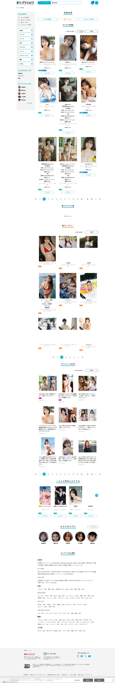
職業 (20, 59)
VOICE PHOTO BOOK (74, 580)
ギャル (88, 597)
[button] (96, 495)
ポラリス (48, 582)
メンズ (66, 630)
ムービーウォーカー (77, 565)
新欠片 (56, 565)
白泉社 (60, 565)
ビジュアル (22, 47)
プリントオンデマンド (87, 580)
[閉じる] (112, 680)
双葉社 (70, 565)
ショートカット (72, 595)
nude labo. (54, 582)
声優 (78, 619)
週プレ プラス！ (25, 22)
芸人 (64, 624)
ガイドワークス (47, 563)
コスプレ (42, 589)
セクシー (93, 604)
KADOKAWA (55, 563)
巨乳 (54, 595)
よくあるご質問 (72, 674)
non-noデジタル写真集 (88, 571)
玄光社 (74, 563)
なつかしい (71, 604)
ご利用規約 (25, 674)
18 (87, 474)
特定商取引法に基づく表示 (53, 674)
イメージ (21, 51)
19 (87, 199)
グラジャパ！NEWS (26, 25)
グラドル (43, 619)
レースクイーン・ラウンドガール (49, 622)
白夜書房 (65, 565)
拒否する (88, 680)
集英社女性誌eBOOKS (44, 573)
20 (91, 199)
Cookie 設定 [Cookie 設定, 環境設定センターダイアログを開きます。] (77, 680)
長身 (90, 595)
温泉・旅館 (76, 613)
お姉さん (51, 604)
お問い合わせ (81, 674)
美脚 (83, 595)
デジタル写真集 (25, 17)
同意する (99, 680)
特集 (19, 78)
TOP (17, 7)
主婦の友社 (88, 563)
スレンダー (43, 595)
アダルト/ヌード (83, 624)
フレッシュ (52, 597)
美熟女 (61, 604)
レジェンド (55, 624)
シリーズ (21, 39)
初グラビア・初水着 (54, 630)
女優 (62, 619)
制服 (51, 589)
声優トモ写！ (41, 582)
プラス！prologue (54, 580)
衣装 (20, 43)
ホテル (66, 613)
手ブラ (42, 630)
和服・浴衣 (79, 589)
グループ (57, 613)
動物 (74, 630)
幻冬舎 (78, 563)
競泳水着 (60, 589)
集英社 (83, 563)
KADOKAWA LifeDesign (65, 563)
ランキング (20, 76)
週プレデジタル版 (25, 20)
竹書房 (46, 565)
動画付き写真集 (64, 580)
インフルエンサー (87, 622)
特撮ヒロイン (43, 624)
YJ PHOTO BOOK (54, 571)
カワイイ (82, 604)
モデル (70, 619)
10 (81, 199)
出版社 (21, 30)
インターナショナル (76, 597)
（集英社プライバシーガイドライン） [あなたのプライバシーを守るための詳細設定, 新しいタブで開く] (10, 681)
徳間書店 (51, 565)
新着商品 (20, 73)
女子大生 (87, 619)
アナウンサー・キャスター (70, 622)
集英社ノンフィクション (56, 573)
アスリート (73, 624)
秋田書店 (40, 563)
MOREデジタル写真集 (75, 571)
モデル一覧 (29, 103)
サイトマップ (89, 674)
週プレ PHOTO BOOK (43, 571)
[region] (57, 680)
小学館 (94, 563)
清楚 (41, 606)
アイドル (53, 619)
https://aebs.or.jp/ (36, 666)
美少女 (42, 604)
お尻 (61, 595)
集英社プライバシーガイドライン (38, 674)
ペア (41, 613)
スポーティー (62, 597)
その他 (21, 64)
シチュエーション (23, 55)
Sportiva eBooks (68, 573)
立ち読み (47, 73)
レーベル (21, 34)
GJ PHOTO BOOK (64, 571)
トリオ (48, 613)
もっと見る (93, 526)
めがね (69, 589)
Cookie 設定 (64, 674)
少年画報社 (41, 565)
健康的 (42, 597)
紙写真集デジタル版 (43, 580)
